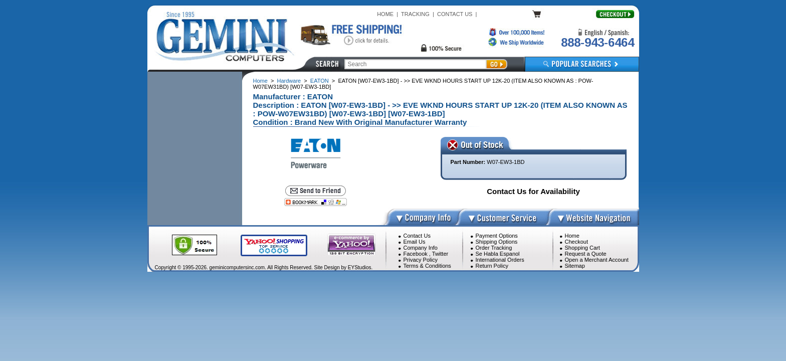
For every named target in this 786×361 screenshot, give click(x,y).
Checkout (576, 242)
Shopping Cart (582, 248)
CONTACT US (455, 14)
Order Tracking (494, 248)
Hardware (289, 81)
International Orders (500, 260)
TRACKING (415, 14)
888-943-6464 (597, 42)
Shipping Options (497, 242)
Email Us (415, 242)
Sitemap (575, 266)
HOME (385, 14)
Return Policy (492, 266)
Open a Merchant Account (597, 260)
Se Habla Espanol (498, 254)
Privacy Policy (421, 260)
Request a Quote (586, 254)
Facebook (416, 254)
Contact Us (417, 236)
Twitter (440, 254)
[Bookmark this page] (315, 202)
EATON (319, 81)
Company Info (421, 248)
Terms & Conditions (427, 266)
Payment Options (497, 236)
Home (260, 81)
